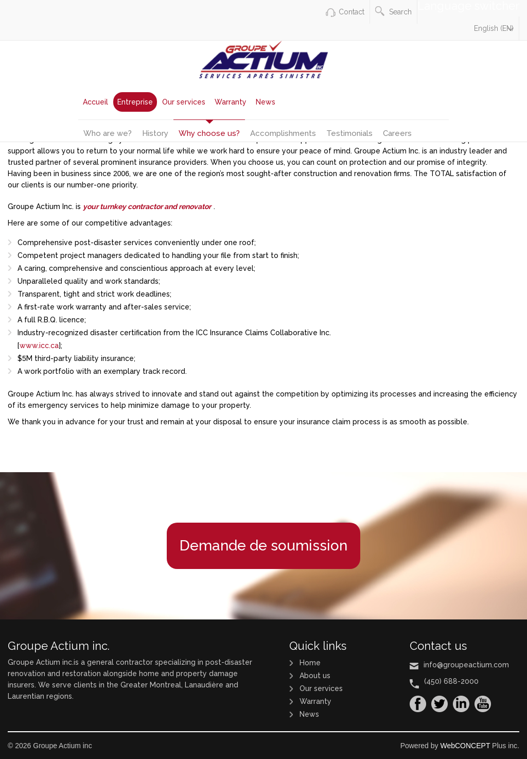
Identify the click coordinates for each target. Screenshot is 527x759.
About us (315, 675)
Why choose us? (209, 133)
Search (393, 11)
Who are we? (107, 133)
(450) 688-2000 (451, 681)
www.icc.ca (39, 345)
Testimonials (349, 133)
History (155, 133)
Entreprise (135, 102)
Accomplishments (283, 133)
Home (310, 663)
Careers (397, 133)
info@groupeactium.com (466, 665)
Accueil (95, 102)
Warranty (231, 102)
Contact (351, 12)
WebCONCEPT (465, 745)
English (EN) (494, 28)
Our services (183, 102)
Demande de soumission (263, 545)
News (265, 102)
